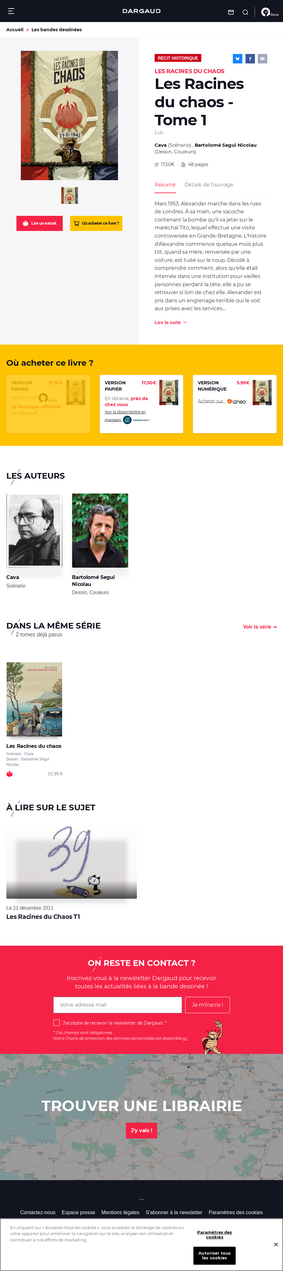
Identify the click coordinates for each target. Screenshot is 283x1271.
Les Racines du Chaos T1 (43, 916)
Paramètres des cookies (236, 1212)
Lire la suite (168, 322)
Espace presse (78, 1212)
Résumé (165, 185)
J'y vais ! (141, 1130)
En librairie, (126, 402)
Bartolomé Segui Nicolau (225, 145)
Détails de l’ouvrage (209, 185)
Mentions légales (120, 1212)
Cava (161, 145)
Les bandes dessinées (57, 30)
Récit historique (178, 58)
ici (185, 1038)
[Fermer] (276, 1249)
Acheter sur (222, 401)
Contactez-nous (38, 1212)
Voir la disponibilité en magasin (127, 417)
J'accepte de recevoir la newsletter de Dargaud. (113, 1023)
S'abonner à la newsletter (174, 1212)
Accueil (14, 30)
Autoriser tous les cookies (214, 1260)
